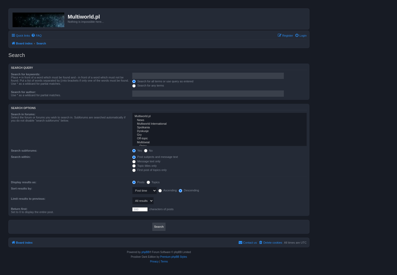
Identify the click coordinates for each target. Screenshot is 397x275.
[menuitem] (36, 35)
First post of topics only (149, 169)
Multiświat (219, 142)
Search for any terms (148, 85)
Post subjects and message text (155, 156)
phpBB (145, 252)
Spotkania (219, 127)
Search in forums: (23, 114)
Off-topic (219, 138)
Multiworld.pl (219, 116)
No (148, 150)
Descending (189, 190)
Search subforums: (24, 150)
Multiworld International (219, 124)
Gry (219, 135)
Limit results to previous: (28, 198)
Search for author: (23, 92)
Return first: (19, 208)
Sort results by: (21, 188)
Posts (138, 182)
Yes (137, 150)
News (219, 120)
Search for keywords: (25, 74)
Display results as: (23, 182)
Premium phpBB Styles (173, 256)
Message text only (146, 161)
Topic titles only (144, 165)
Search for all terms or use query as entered (162, 81)
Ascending (167, 190)
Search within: (21, 156)
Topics (153, 182)
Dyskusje (219, 131)
